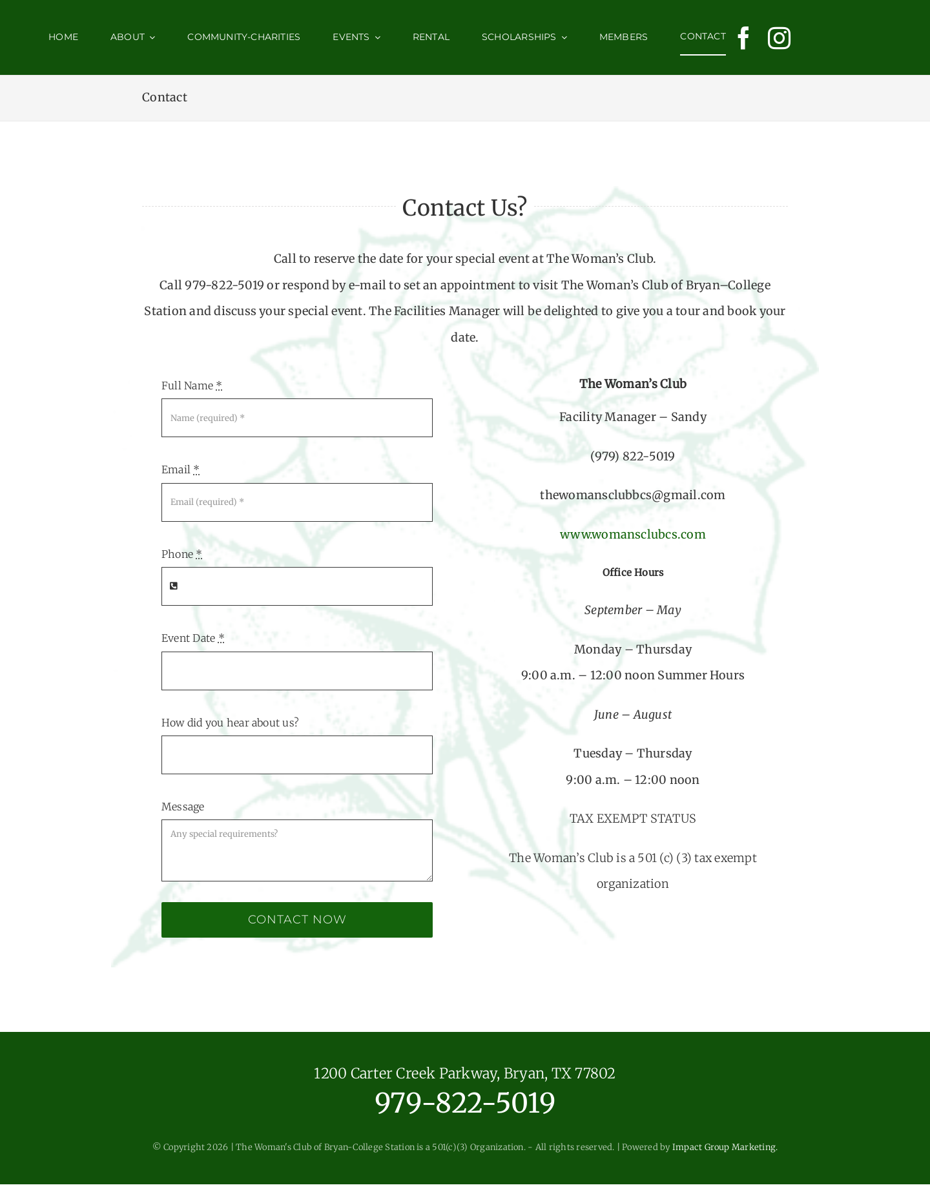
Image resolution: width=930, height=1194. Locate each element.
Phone (182, 554)
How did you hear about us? (230, 722)
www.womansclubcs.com (633, 534)
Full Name (192, 385)
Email (180, 469)
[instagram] (779, 37)
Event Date (193, 638)
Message (183, 806)
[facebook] (743, 37)
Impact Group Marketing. (725, 1147)
